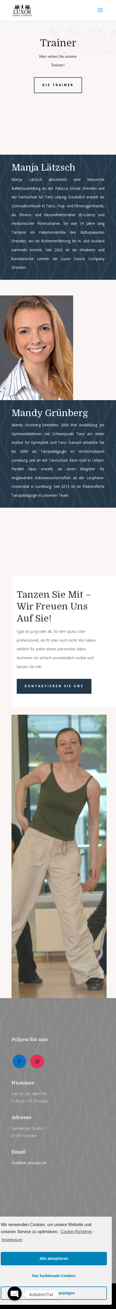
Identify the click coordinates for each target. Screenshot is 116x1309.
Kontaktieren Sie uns (54, 686)
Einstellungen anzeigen (54, 1293)
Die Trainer (58, 85)
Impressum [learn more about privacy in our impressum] (12, 1240)
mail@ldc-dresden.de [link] (29, 1162)
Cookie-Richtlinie (76, 1231)
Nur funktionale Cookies (54, 1276)
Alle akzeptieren (53, 1258)
